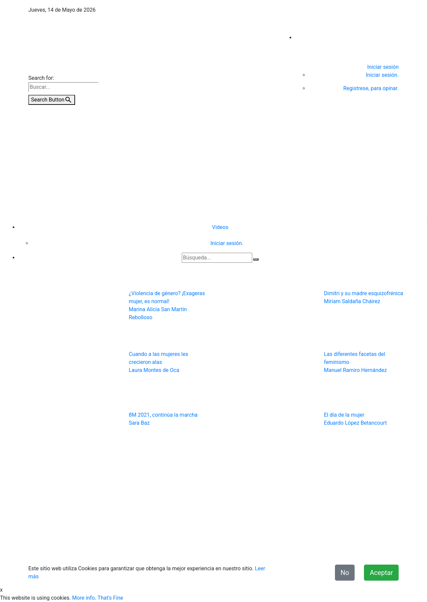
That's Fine (110, 598)
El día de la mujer (344, 415)
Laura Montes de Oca (154, 370)
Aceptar (381, 573)
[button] (51, 375)
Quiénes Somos (128, 550)
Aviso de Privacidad (200, 550)
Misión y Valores (379, 550)
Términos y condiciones (255, 550)
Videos (220, 227)
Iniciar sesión (383, 67)
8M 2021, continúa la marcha (163, 415)
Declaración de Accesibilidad (321, 550)
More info (83, 598)
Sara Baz (139, 423)
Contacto (162, 550)
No (345, 573)
